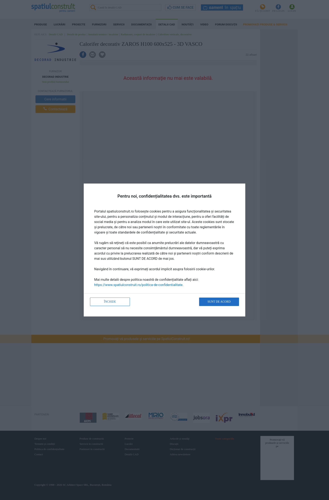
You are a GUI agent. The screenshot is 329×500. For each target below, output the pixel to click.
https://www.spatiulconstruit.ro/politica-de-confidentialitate (138, 285)
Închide (110, 301)
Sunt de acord (219, 301)
